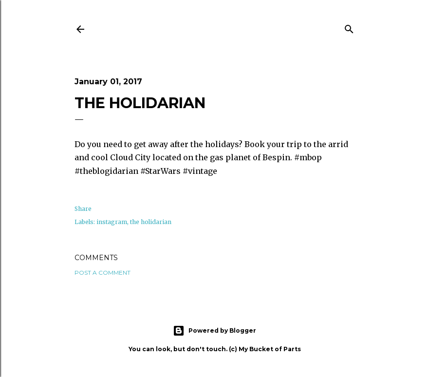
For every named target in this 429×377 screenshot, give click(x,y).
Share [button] (83, 208)
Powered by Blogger (214, 331)
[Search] (349, 28)
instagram (111, 222)
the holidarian (150, 222)
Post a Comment (103, 272)
